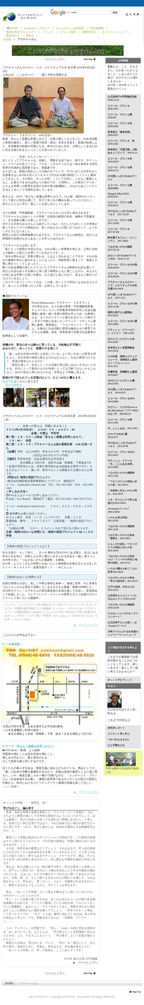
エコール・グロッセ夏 (120, 114)
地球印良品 (89, 31)
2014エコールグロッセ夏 (121, 380)
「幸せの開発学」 (13, 384)
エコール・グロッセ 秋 (121, 140)
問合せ (30, 35)
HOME (12, 28)
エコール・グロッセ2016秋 (122, 264)
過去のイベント (117, 88)
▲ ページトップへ (85, 624)
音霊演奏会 (128, 347)
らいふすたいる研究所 (70, 28)
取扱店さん (13, 35)
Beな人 (111, 713)
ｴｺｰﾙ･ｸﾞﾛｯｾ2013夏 (117, 434)
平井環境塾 (97, 28)
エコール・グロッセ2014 (121, 398)
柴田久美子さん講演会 (120, 312)
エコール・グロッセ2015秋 (122, 303)
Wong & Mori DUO (118, 193)
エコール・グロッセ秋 (120, 167)
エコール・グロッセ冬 (120, 123)
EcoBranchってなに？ (37, 28)
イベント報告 (67, 31)
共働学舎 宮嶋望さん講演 (122, 371)
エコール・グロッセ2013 (122, 451)
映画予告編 (9, 381)
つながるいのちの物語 (120, 246)
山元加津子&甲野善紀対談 (122, 96)
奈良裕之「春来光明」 (120, 132)
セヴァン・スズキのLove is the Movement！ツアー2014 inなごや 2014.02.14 (123, 410)
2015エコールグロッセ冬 (121, 338)
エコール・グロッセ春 (120, 202)
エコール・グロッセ (119, 105)
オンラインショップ (114, 31)
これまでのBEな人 (118, 719)
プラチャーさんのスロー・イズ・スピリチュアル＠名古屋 (122, 285)
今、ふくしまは (117, 428)
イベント (48, 31)
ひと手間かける (116, 745)
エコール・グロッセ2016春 (122, 273)
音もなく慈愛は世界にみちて (35, 746)
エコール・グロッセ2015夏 (122, 321)
